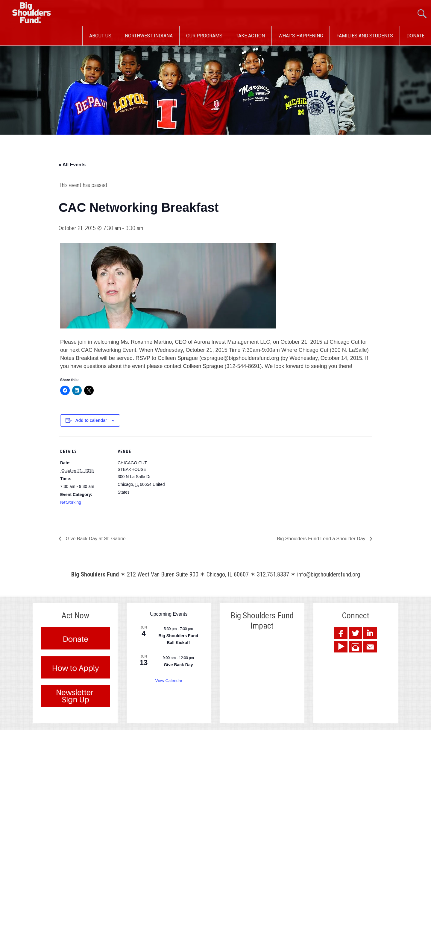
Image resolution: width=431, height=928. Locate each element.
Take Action (250, 36)
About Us (100, 36)
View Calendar (168, 680)
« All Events (72, 164)
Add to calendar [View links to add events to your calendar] (91, 420)
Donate (415, 36)
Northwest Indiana (149, 36)
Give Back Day (178, 664)
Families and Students (364, 36)
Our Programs (204, 36)
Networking (70, 502)
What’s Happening (300, 36)
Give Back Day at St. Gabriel (95, 538)
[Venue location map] (206, 477)
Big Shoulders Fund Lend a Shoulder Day (322, 538)
